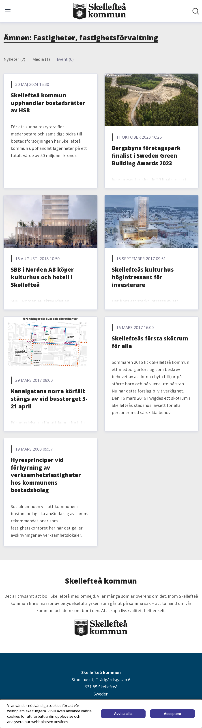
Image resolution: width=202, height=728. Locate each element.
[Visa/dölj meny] (8, 11)
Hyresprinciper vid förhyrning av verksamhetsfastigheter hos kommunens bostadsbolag (46, 475)
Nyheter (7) (14, 59)
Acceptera (172, 714)
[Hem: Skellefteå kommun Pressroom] (99, 11)
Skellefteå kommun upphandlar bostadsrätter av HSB (48, 103)
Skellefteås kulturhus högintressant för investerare (143, 277)
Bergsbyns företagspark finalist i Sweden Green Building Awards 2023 (146, 155)
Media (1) (41, 59)
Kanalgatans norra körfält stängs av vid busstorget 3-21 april (49, 398)
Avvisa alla (123, 714)
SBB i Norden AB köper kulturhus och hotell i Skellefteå (42, 277)
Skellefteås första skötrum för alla (150, 342)
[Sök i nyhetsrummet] (195, 11)
